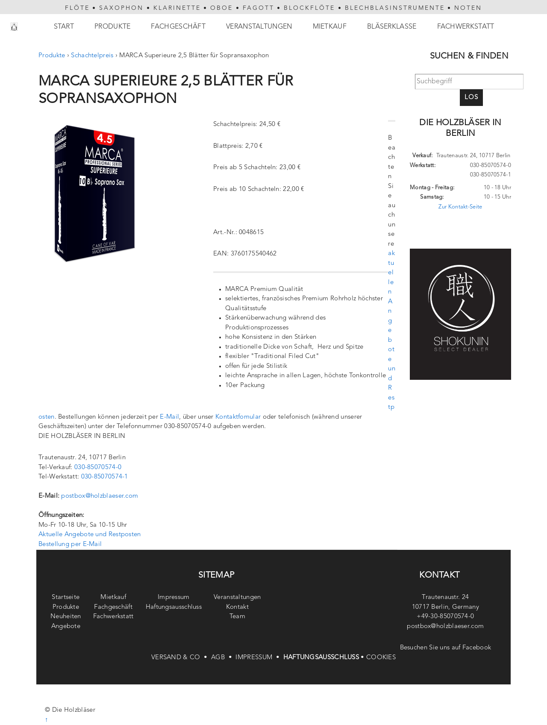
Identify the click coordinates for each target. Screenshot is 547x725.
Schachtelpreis (92, 56)
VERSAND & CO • (181, 658)
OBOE (221, 8)
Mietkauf (330, 26)
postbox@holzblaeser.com (99, 496)
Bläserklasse (392, 26)
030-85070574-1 (104, 477)
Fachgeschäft (178, 26)
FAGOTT (258, 8)
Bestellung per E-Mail (70, 544)
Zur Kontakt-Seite (460, 207)
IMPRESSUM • (259, 658)
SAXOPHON (121, 8)
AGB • (223, 658)
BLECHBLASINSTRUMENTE (395, 8)
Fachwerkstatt (465, 26)
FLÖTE (77, 8)
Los (471, 97)
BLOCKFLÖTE (309, 8)
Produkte (112, 26)
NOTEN (468, 8)
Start (64, 26)
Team (237, 616)
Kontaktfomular (238, 417)
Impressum (174, 597)
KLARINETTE (177, 8)
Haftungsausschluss (174, 607)
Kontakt (237, 607)
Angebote (65, 626)
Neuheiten (65, 616)
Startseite (65, 597)
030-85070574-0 (97, 467)
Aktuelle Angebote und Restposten (89, 534)
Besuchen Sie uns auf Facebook (445, 648)
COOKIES (381, 658)
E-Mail (169, 417)
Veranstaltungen (259, 26)
